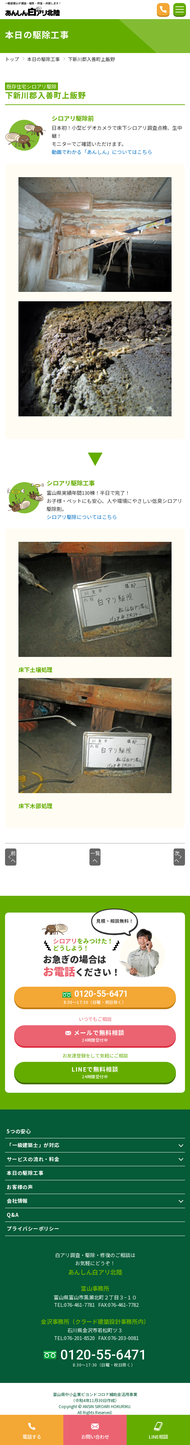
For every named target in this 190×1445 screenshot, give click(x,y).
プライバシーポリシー (33, 1221)
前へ (21, 853)
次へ (169, 853)
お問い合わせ (95, 1429)
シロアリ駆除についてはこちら (82, 516)
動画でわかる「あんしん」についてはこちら (102, 151)
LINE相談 (158, 1429)
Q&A (12, 1207)
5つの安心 (19, 1123)
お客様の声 (20, 1179)
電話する (31, 1429)
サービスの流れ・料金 (33, 1151)
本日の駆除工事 (25, 1165)
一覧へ (95, 853)
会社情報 (17, 1193)
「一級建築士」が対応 (33, 1137)
